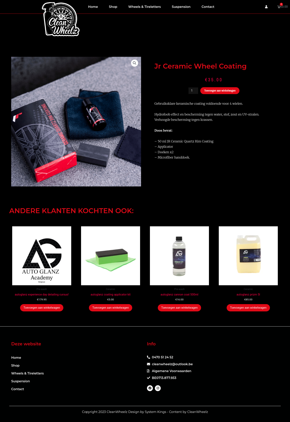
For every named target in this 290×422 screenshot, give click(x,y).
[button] (134, 63)
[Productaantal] (192, 90)
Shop (113, 7)
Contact (208, 7)
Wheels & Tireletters (144, 7)
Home (93, 7)
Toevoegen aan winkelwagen (220, 91)
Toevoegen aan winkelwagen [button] (41, 308)
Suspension (181, 7)
